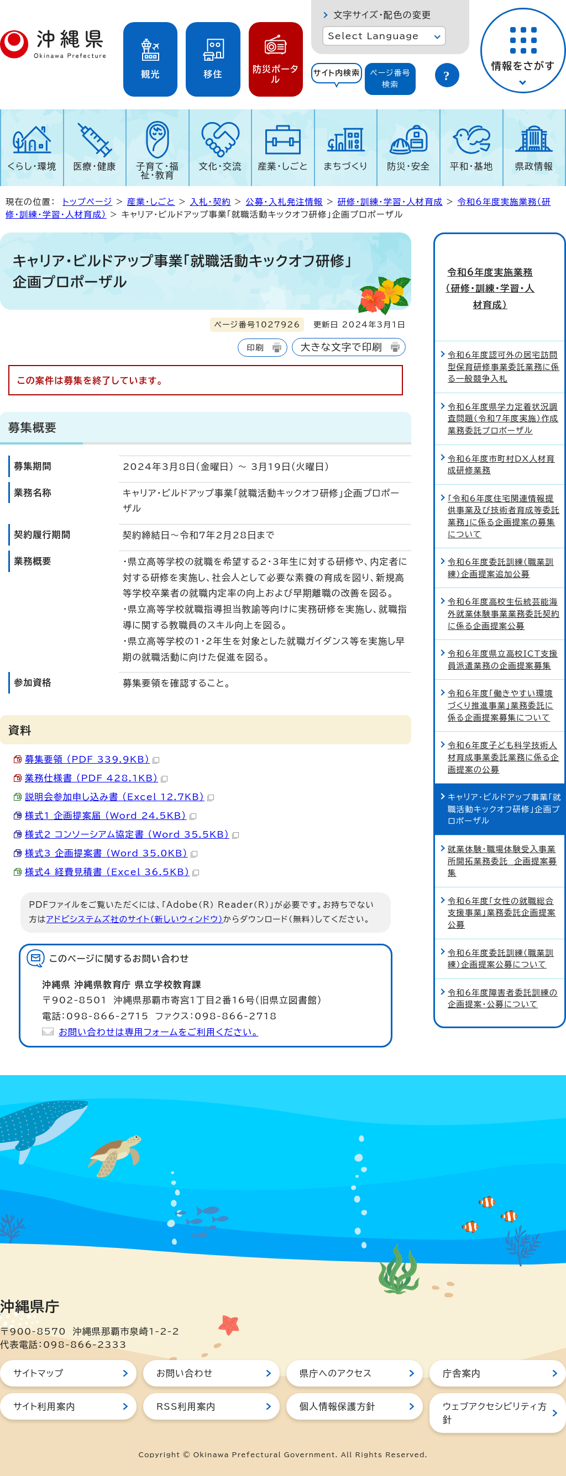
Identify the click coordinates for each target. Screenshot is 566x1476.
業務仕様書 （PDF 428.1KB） (96, 778)
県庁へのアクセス (336, 1373)
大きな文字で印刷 (341, 347)
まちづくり (346, 166)
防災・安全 (408, 166)
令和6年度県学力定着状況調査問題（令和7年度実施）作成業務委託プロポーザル (503, 379)
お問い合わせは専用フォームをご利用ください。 (158, 1032)
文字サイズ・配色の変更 (382, 14)
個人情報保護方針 (338, 1406)
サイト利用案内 (44, 1406)
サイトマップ (38, 1373)
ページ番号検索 (390, 78)
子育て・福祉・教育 (157, 170)
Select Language (373, 35)
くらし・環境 (31, 166)
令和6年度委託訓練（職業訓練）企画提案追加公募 (501, 529)
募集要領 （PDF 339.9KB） (92, 759)
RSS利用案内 (186, 1406)
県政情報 (534, 166)
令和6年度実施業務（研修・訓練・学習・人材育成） (499, 269)
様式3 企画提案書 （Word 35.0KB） (111, 853)
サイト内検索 (336, 73)
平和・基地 (471, 166)
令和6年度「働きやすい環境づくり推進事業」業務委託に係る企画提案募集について (500, 666)
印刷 (255, 347)
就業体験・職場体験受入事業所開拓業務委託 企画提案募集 (502, 822)
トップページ (87, 202)
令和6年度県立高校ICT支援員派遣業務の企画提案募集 (503, 621)
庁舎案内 (462, 1373)
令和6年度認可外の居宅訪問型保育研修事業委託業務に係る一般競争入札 (503, 328)
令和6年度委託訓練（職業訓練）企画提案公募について (501, 919)
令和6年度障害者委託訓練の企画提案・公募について (503, 960)
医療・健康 (94, 166)
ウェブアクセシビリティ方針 (495, 1413)
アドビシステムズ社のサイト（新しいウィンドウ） (134, 919)
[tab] (336, 79)
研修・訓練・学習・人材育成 (390, 202)
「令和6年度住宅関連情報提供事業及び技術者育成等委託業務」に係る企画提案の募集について (504, 477)
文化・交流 (220, 166)
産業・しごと (283, 166)
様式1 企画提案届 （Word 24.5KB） (110, 815)
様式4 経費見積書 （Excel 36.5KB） (112, 871)
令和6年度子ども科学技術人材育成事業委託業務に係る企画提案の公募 (503, 718)
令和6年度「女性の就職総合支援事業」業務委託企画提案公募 (501, 874)
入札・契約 (210, 202)
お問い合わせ (184, 1373)
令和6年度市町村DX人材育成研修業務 (501, 425)
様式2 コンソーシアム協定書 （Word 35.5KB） (132, 834)
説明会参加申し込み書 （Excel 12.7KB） (119, 796)
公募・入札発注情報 (284, 202)
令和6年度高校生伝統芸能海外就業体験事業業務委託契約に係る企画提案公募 (504, 575)
